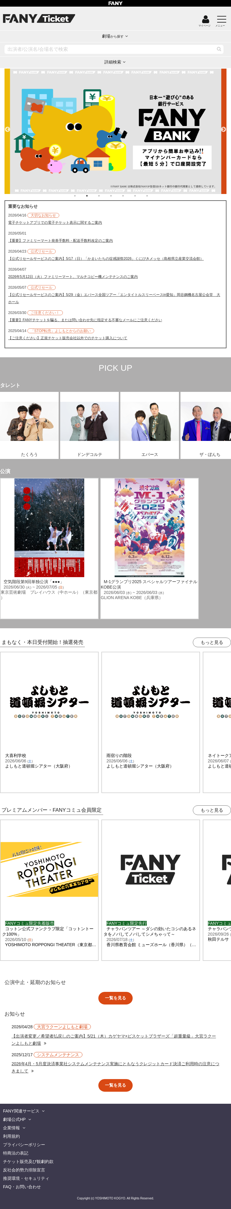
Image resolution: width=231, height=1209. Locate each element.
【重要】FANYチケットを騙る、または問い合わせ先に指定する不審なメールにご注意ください (85, 320)
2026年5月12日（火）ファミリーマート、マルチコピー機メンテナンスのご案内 (73, 277)
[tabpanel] (115, 131)
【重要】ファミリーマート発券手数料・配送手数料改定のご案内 (60, 240)
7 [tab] (153, 195)
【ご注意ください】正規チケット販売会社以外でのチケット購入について (67, 338)
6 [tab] (141, 195)
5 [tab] (129, 195)
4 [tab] (117, 195)
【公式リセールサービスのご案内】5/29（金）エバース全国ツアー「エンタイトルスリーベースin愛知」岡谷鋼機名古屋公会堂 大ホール (114, 298)
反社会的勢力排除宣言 (24, 1169)
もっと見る (212, 642)
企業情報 (11, 1127)
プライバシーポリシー (24, 1144)
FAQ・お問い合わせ (22, 1186)
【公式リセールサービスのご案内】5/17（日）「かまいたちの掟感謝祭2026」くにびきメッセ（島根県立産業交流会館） (106, 259)
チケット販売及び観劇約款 (28, 1161)
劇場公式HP (14, 1119)
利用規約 (11, 1136)
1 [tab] (80, 195)
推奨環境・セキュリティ (26, 1178)
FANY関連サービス (21, 1111)
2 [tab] (92, 195)
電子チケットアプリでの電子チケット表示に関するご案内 (55, 222)
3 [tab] (104, 195)
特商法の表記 (15, 1153)
